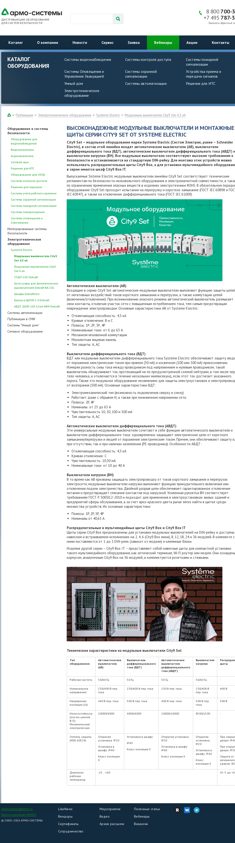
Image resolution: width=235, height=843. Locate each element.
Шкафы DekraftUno (26, 294)
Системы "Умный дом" (23, 325)
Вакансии (141, 824)
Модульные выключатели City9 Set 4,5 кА (155, 115)
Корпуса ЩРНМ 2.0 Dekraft (31, 300)
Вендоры (65, 816)
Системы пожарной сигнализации (33, 206)
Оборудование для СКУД (28, 174)
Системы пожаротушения (28, 212)
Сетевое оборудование (25, 331)
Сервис (107, 42)
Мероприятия (110, 809)
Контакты (220, 42)
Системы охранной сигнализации (141, 74)
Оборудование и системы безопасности (27, 131)
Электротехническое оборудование (81, 93)
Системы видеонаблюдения (87, 59)
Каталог (15, 42)
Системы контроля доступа (148, 59)
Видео (105, 816)
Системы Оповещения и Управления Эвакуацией (84, 74)
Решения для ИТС (200, 83)
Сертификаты (68, 824)
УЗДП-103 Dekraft (26, 277)
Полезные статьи (147, 809)
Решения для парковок (26, 187)
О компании (47, 42)
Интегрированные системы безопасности (27, 231)
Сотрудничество (71, 831)
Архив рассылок (112, 824)
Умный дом (73, 83)
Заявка (134, 42)
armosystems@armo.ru (17, 809)
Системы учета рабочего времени (33, 193)
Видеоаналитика (22, 149)
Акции (191, 42)
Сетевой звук (20, 162)
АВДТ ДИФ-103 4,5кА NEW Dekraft (37, 306)
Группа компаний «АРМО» (18, 814)
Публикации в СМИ (21, 319)
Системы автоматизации (146, 83)
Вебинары (163, 42)
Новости (80, 42)
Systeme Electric (108, 115)
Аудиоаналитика (22, 156)
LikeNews (65, 809)
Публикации (24, 115)
